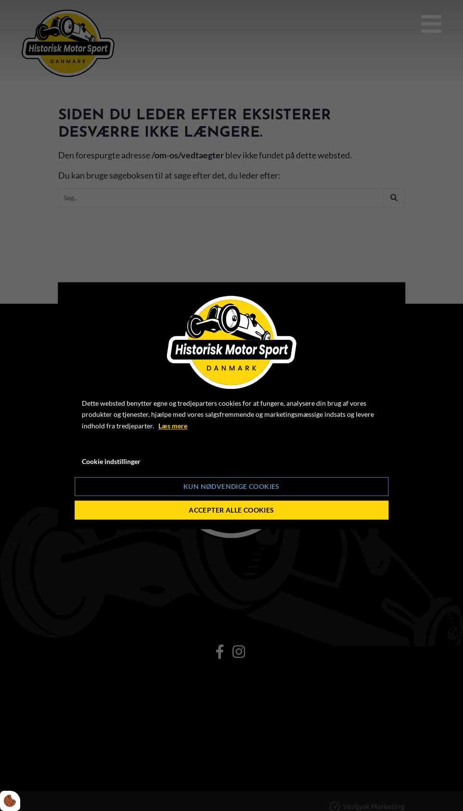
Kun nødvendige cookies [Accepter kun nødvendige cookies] (231, 486)
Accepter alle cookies (231, 510)
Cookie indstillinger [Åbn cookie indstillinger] (111, 461)
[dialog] (231, 405)
